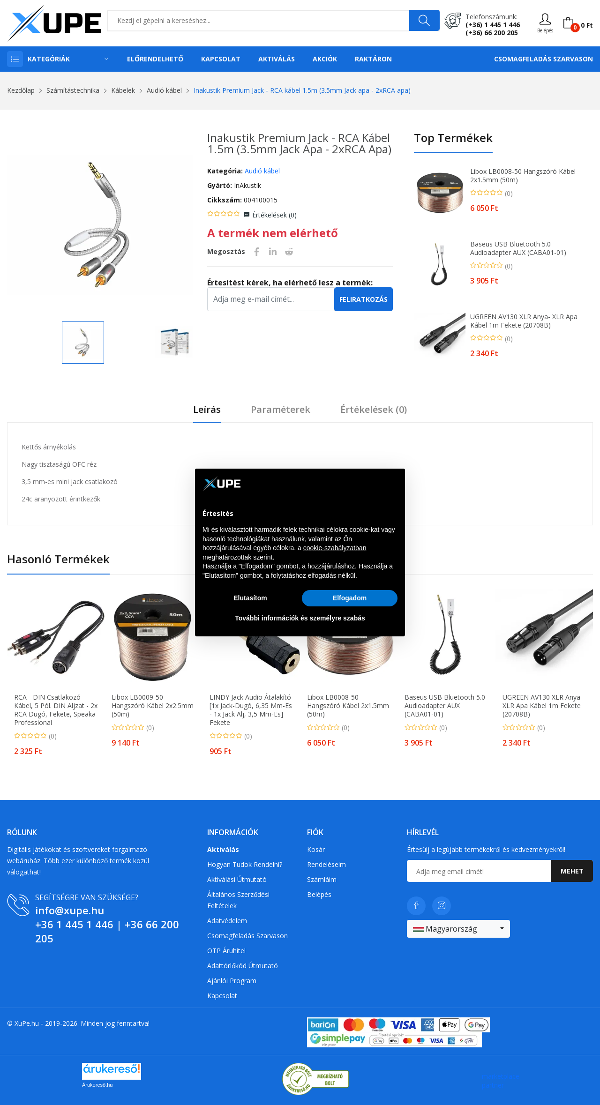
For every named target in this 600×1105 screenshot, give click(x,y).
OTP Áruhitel (226, 950)
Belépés (319, 894)
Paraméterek (280, 410)
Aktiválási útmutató (237, 879)
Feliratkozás (363, 299)
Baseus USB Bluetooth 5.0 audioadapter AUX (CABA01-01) (518, 248)
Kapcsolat (220, 58)
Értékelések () (274, 214)
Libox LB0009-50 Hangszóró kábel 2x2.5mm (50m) (153, 705)
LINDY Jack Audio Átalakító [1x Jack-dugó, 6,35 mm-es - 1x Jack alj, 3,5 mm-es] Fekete (251, 710)
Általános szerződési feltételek (238, 900)
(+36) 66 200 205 (491, 32)
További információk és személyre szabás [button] (300, 618)
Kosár (316, 849)
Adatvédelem (227, 920)
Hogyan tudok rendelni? (244, 864)
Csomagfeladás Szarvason (543, 58)
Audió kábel (164, 90)
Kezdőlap (21, 90)
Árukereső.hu (97, 1085)
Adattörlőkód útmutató (242, 965)
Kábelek (123, 90)
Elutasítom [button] (250, 598)
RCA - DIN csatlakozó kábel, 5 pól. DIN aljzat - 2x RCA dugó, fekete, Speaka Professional (56, 710)
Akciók (325, 58)
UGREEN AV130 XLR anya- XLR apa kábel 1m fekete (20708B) (524, 321)
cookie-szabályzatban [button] (335, 548)
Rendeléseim (326, 864)
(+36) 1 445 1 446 (492, 24)
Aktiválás (276, 58)
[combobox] (458, 929)
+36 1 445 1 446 (74, 924)
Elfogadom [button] (350, 598)
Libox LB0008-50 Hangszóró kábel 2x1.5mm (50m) (523, 175)
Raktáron (373, 58)
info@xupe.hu (69, 910)
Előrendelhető (155, 58)
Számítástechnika (72, 90)
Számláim (322, 879)
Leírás (207, 410)
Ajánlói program (231, 980)
